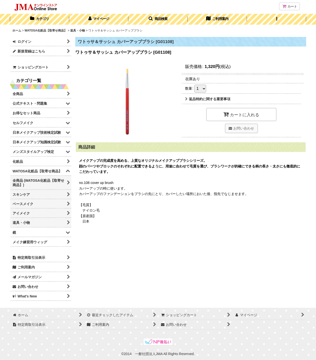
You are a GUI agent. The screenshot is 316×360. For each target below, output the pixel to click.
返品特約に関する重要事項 (207, 99)
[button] (158, 19)
